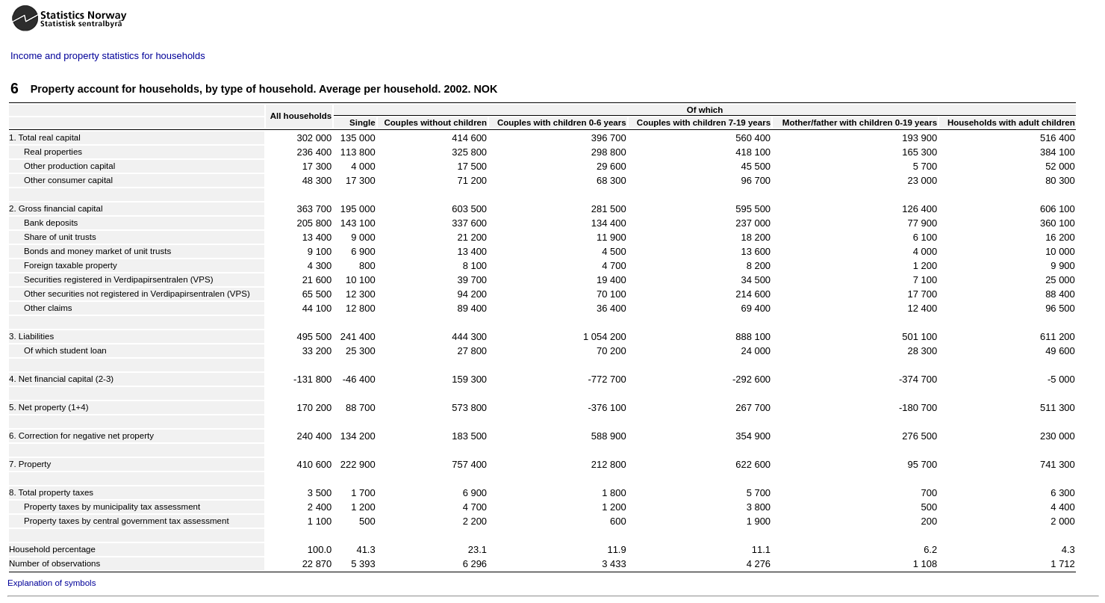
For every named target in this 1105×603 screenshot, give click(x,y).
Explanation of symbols (51, 582)
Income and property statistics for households (107, 55)
